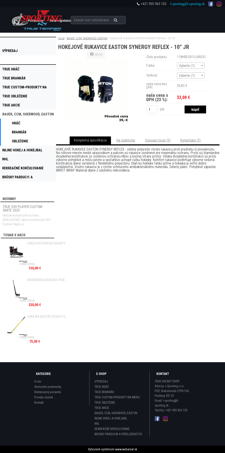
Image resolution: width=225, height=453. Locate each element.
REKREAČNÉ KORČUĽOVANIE (112, 429)
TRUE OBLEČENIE (104, 402)
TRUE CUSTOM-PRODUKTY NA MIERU (117, 397)
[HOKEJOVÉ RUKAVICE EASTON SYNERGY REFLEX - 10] (96, 60)
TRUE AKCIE (101, 408)
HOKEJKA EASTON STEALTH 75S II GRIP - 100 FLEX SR (47, 316)
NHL (96, 423)
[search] (121, 20)
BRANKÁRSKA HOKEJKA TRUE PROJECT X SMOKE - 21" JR (47, 280)
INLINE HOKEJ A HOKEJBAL (110, 418)
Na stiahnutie (125, 140)
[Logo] (37, 20)
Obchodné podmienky (47, 387)
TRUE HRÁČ (101, 387)
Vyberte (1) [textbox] (187, 66)
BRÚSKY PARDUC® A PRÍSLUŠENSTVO (118, 434)
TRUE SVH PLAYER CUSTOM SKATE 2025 (22, 208)
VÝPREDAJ (101, 381)
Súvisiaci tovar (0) (158, 140)
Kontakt (39, 402)
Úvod (61, 38)
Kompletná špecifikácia (90, 140)
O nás (37, 381)
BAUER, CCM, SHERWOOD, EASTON (87, 38)
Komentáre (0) (190, 140)
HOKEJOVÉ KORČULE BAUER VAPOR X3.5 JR (47, 243)
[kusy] (151, 109)
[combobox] (191, 66)
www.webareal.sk (126, 449)
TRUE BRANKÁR (104, 392)
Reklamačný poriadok (47, 392)
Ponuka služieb (43, 397)
